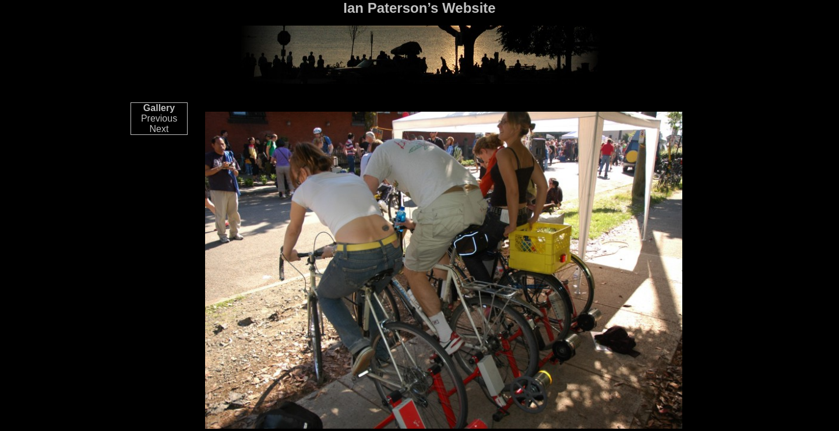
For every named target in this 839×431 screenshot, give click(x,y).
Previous (159, 118)
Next (159, 129)
